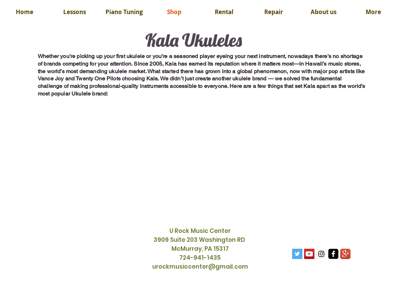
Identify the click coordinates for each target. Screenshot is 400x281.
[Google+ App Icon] (345, 254)
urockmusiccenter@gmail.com (200, 266)
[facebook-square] (333, 254)
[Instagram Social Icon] (321, 254)
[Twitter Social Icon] (297, 254)
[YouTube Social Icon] (309, 254)
